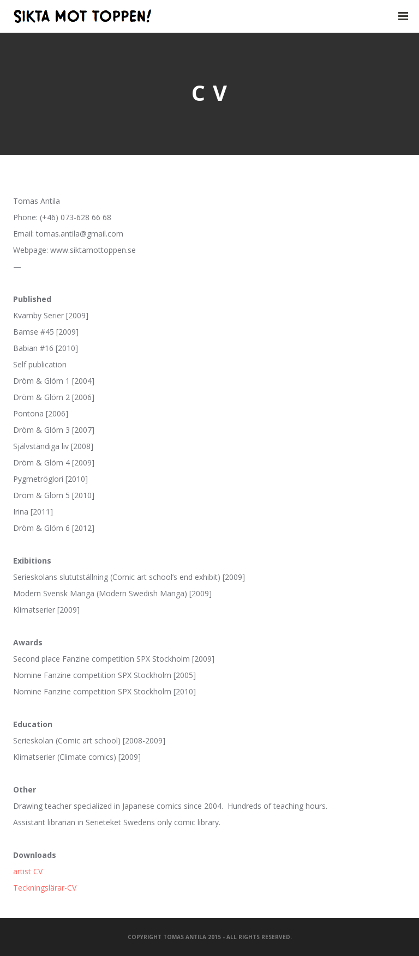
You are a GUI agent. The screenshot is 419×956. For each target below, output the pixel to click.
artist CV (28, 871)
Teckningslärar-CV (44, 887)
